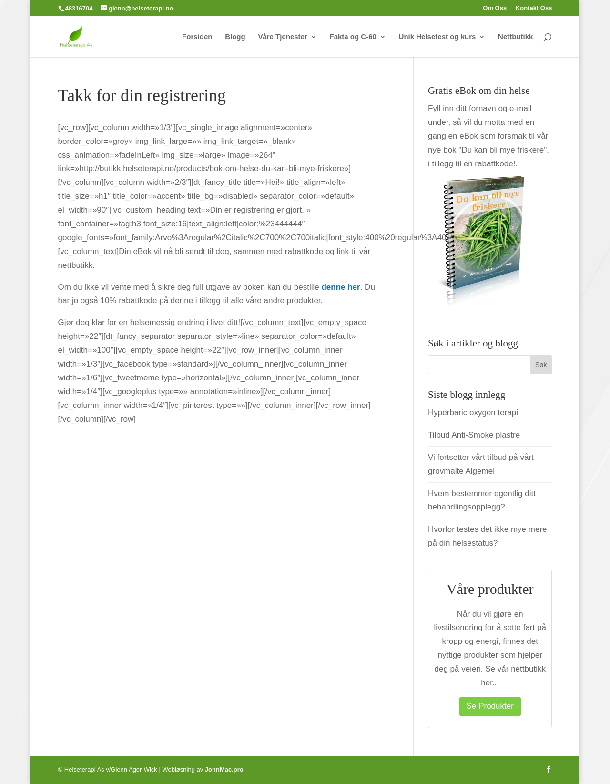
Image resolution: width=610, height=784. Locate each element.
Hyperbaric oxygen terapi (473, 412)
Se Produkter (490, 706)
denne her (340, 287)
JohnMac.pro (224, 769)
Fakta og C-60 (353, 37)
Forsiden (197, 37)
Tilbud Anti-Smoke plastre (474, 434)
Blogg (235, 37)
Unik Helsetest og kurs (437, 37)
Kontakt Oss (534, 8)
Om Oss (495, 8)
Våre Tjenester (282, 37)
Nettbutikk (515, 37)
